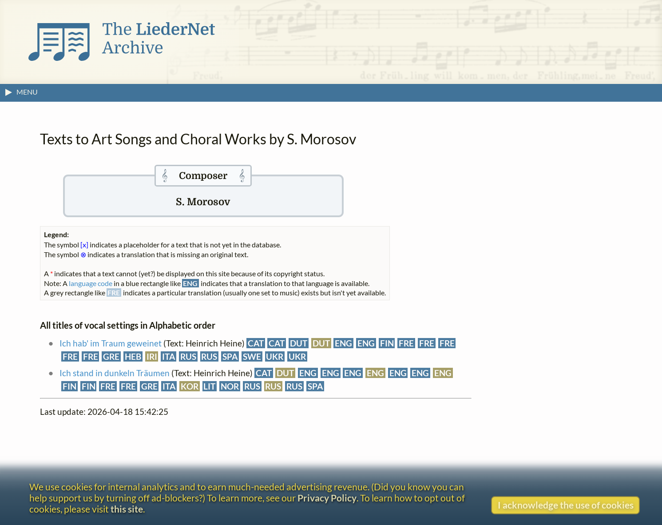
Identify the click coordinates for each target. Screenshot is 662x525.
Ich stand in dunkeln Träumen (114, 373)
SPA (230, 356)
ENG (343, 343)
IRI (152, 356)
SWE (252, 356)
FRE (406, 343)
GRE (111, 356)
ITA (168, 356)
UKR (274, 356)
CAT (256, 343)
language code (90, 283)
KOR (189, 386)
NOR (230, 386)
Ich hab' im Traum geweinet (110, 343)
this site (127, 508)
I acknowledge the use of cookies (566, 504)
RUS (188, 356)
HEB (133, 356)
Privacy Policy (327, 497)
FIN (387, 343)
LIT (209, 386)
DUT (298, 343)
